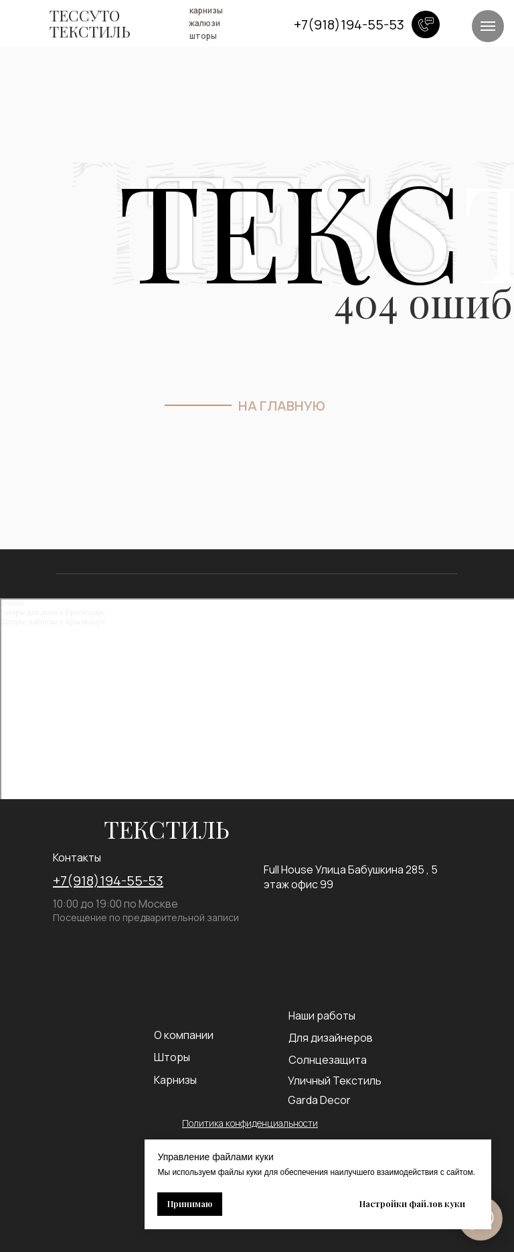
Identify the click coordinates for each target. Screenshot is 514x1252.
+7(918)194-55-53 (108, 881)
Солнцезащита (327, 1059)
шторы (203, 36)
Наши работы (321, 1015)
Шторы (172, 1057)
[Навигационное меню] (488, 26)
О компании (183, 1035)
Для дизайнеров (330, 1037)
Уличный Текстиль (334, 1080)
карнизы (206, 10)
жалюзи (204, 23)
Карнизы (175, 1079)
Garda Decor (319, 1100)
